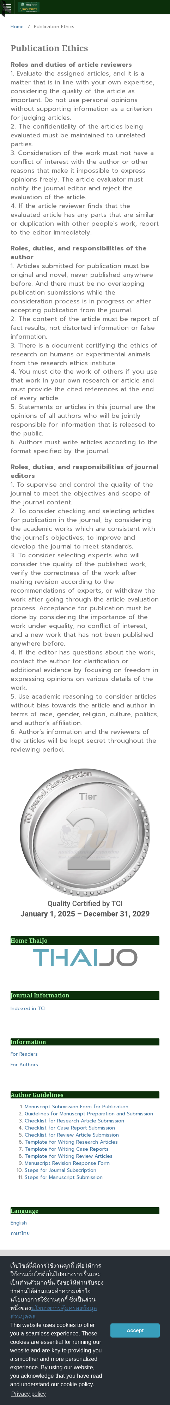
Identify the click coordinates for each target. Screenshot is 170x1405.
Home (17, 26)
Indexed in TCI (28, 1008)
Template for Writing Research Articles (71, 1142)
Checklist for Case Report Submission (70, 1128)
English (19, 1223)
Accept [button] (135, 1330)
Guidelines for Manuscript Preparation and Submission (89, 1114)
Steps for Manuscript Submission (64, 1177)
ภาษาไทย (20, 1233)
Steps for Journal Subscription (60, 1170)
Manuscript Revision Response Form (67, 1163)
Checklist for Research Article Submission (74, 1121)
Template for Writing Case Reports (67, 1149)
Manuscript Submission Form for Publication (76, 1106)
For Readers (24, 1054)
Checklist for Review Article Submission (72, 1135)
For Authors (24, 1064)
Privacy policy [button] (28, 1394)
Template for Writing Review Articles (69, 1156)
